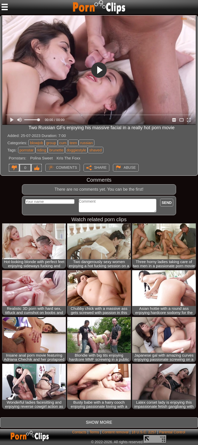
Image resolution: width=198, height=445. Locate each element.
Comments (66, 167)
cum (63, 143)
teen (73, 143)
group (51, 143)
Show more (99, 422)
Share (100, 167)
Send (167, 203)
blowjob (36, 143)
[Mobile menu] (5, 7)
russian (86, 143)
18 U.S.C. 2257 (143, 432)
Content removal (115, 432)
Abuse (129, 167)
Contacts (79, 432)
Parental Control (172, 432)
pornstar (27, 150)
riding (41, 150)
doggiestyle (76, 150)
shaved (95, 150)
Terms (94, 432)
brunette (56, 150)
